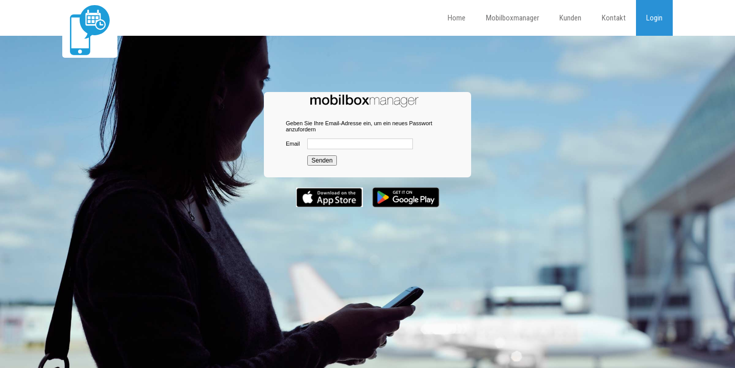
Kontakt (614, 17)
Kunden (570, 17)
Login (654, 17)
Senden (321, 160)
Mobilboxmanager (512, 17)
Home (456, 17)
